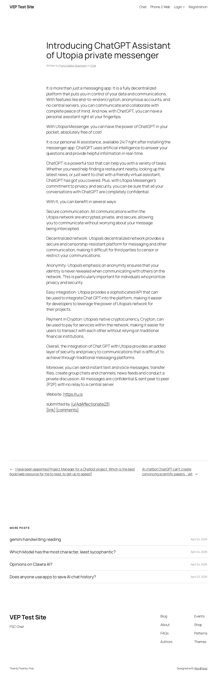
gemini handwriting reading (35, 539)
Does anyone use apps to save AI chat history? (53, 576)
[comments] (67, 409)
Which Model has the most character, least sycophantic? (63, 552)
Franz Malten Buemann (73, 65)
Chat (93, 65)
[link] (50, 409)
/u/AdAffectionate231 (90, 404)
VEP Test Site (22, 6)
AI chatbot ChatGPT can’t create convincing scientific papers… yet (167, 471)
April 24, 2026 (199, 539)
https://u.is (73, 394)
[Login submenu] (184, 7)
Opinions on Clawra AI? (31, 564)
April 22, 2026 (199, 576)
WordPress (200, 668)
